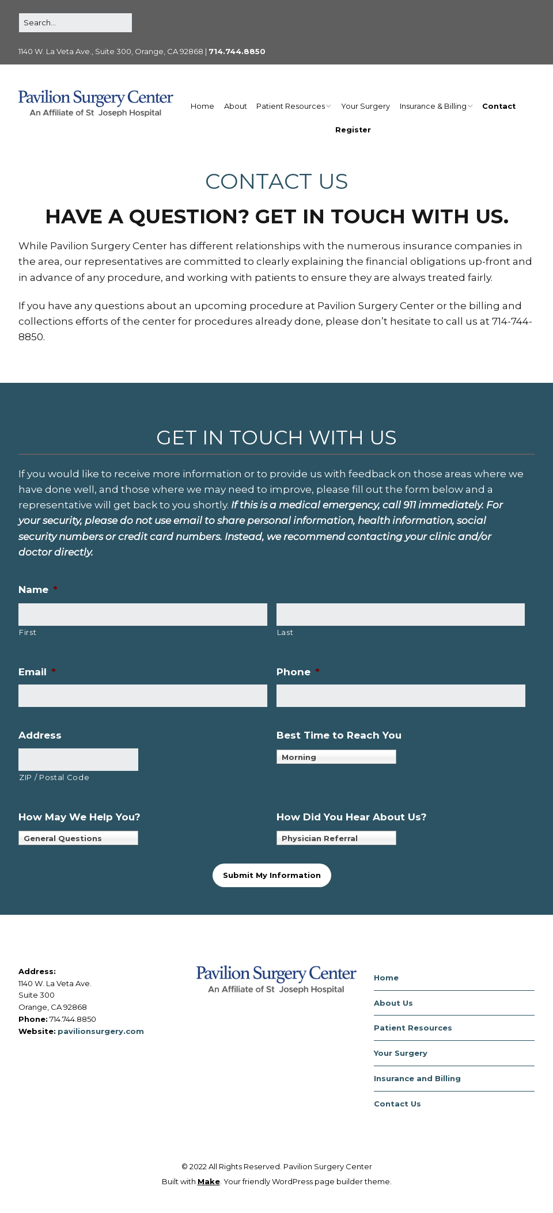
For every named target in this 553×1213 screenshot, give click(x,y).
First (27, 632)
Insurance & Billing (433, 106)
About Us (393, 1002)
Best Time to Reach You (339, 735)
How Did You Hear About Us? (351, 817)
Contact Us (397, 1103)
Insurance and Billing (417, 1078)
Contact (499, 106)
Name (38, 589)
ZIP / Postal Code (54, 777)
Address (40, 735)
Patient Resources (290, 106)
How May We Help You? (79, 817)
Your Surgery (365, 106)
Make (209, 1181)
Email (37, 672)
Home (202, 106)
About (235, 106)
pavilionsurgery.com (101, 1031)
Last (285, 632)
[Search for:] (75, 23)
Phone (298, 672)
